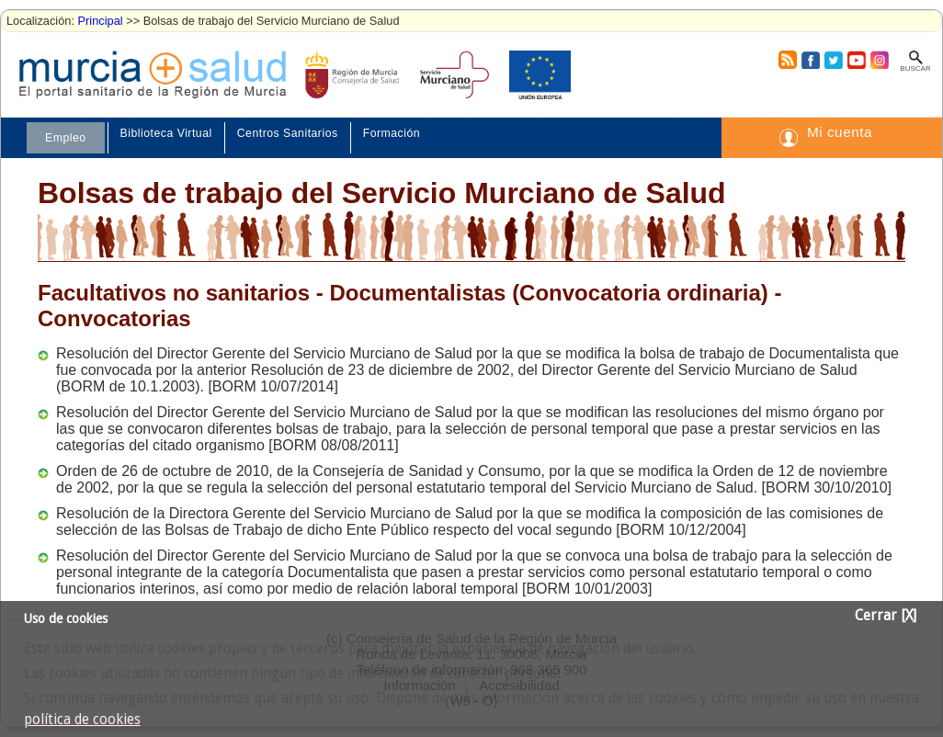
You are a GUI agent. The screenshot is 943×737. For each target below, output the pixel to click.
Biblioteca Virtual (166, 133)
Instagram (878, 60)
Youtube (855, 60)
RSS (786, 60)
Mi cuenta (839, 132)
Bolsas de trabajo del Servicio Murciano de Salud (382, 193)
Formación (391, 133)
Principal (100, 21)
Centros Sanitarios (287, 133)
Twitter (833, 60)
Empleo (65, 137)
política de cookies (82, 719)
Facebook (808, 60)
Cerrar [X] (885, 615)
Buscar (915, 68)
